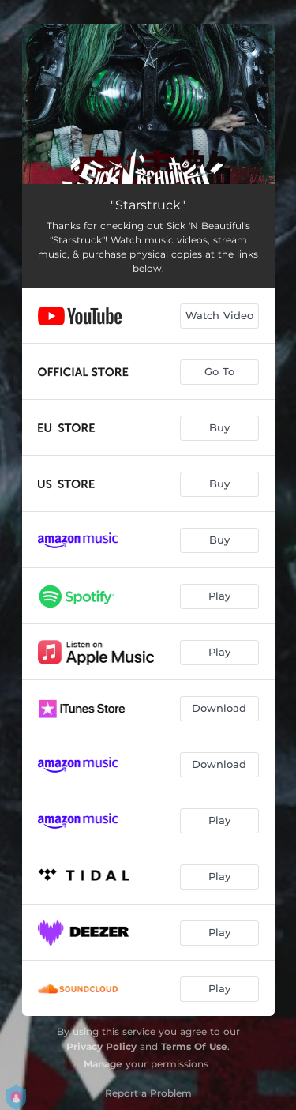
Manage (103, 1064)
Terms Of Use (194, 1046)
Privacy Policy (101, 1046)
